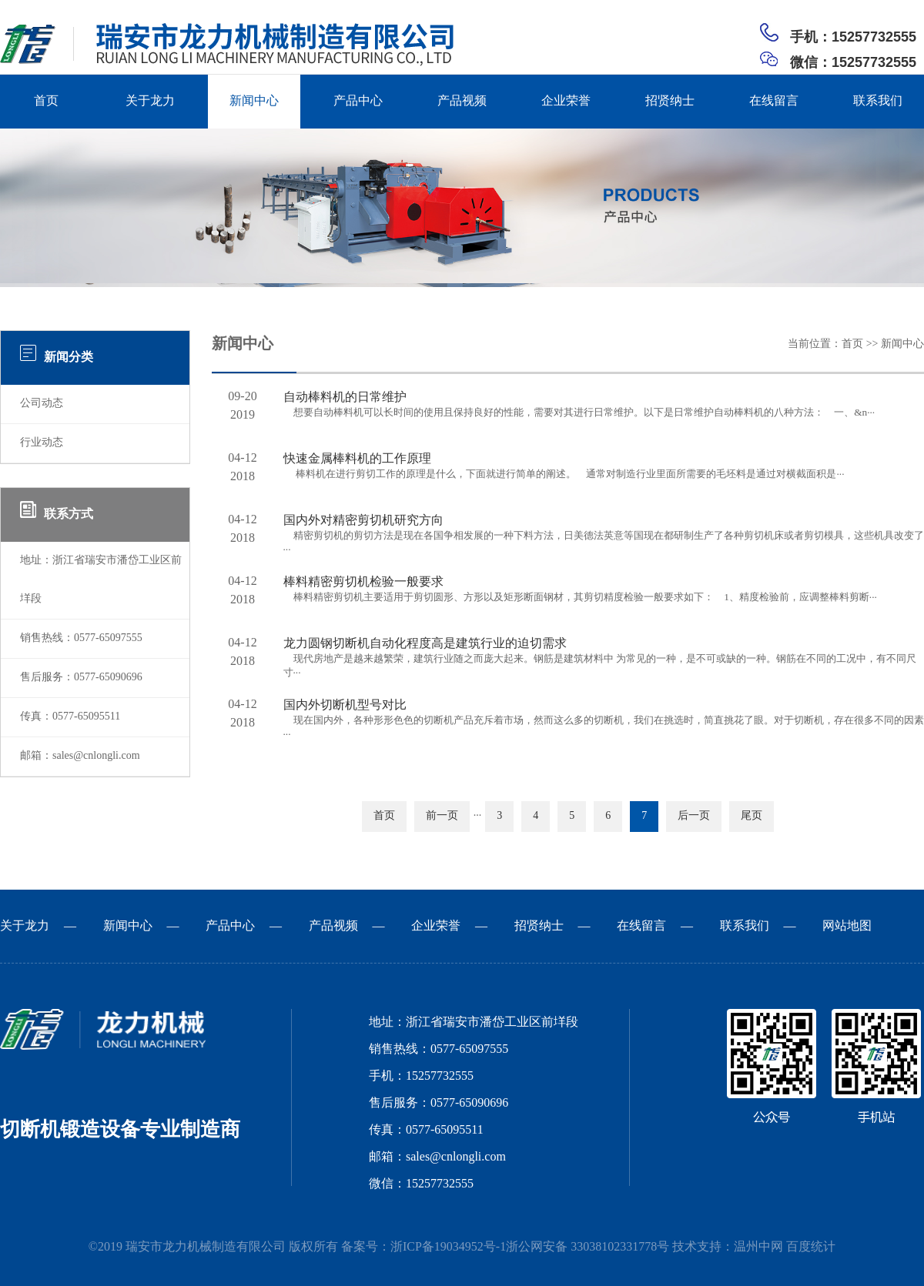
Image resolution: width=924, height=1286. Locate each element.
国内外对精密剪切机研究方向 (363, 520)
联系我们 (877, 101)
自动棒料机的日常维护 (345, 397)
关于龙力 (150, 101)
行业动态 (41, 443)
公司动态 (41, 403)
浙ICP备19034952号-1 (448, 1247)
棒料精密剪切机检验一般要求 (363, 582)
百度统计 (810, 1247)
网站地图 (847, 926)
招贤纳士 (670, 101)
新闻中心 (254, 101)
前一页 (442, 816)
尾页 (751, 816)
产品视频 (462, 101)
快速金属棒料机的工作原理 (357, 459)
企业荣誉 (566, 101)
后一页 (694, 816)
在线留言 (773, 101)
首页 (46, 101)
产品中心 (358, 101)
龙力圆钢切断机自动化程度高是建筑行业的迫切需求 (425, 643)
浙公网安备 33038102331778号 (587, 1247)
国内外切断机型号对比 (345, 705)
